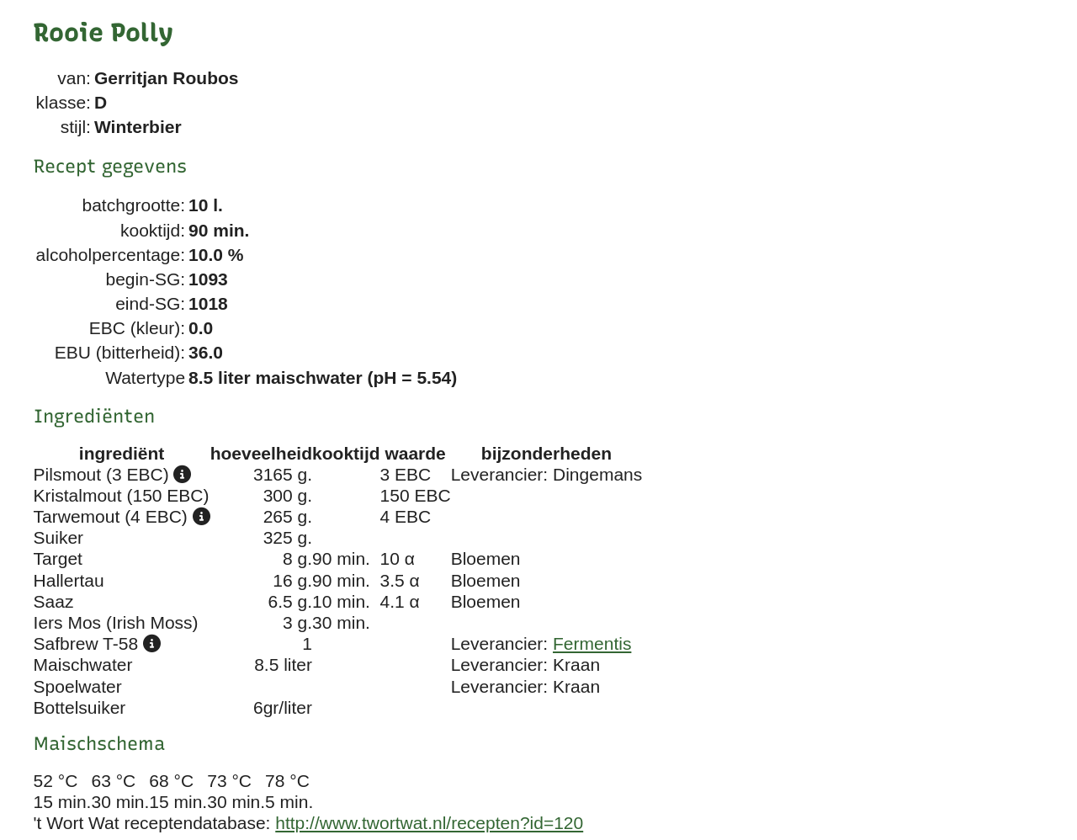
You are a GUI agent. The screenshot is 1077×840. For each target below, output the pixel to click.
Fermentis (592, 643)
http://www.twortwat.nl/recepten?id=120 (429, 822)
